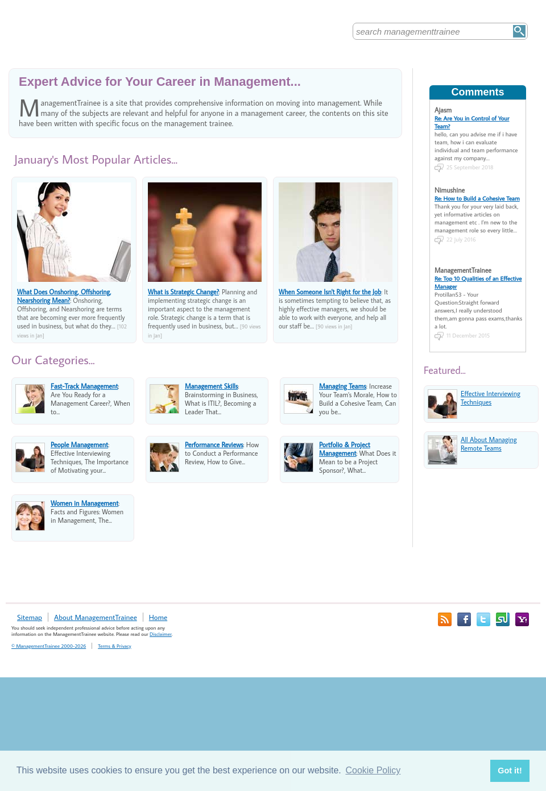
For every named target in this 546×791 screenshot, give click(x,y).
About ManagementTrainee (95, 617)
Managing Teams (342, 386)
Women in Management (84, 503)
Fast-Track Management (84, 386)
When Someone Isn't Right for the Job (330, 292)
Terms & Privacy (114, 646)
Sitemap (29, 617)
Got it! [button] (510, 770)
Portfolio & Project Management (344, 448)
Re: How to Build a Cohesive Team (477, 198)
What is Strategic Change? (183, 292)
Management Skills (211, 386)
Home (158, 617)
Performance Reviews (214, 444)
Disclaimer (161, 634)
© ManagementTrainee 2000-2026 (48, 646)
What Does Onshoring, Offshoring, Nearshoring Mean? (64, 296)
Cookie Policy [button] (372, 770)
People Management (79, 444)
